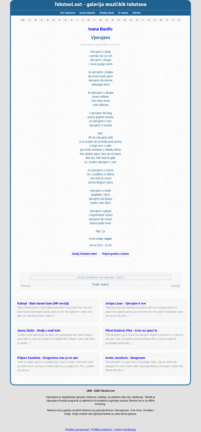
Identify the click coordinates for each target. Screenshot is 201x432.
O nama (123, 12)
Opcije (175, 285)
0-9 (23, 20)
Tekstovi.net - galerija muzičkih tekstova (100, 4)
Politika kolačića (101, 429)
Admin (136, 12)
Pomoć (26, 285)
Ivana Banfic (87, 12)
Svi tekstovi (67, 12)
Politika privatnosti (77, 429)
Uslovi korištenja (125, 429)
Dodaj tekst (107, 12)
